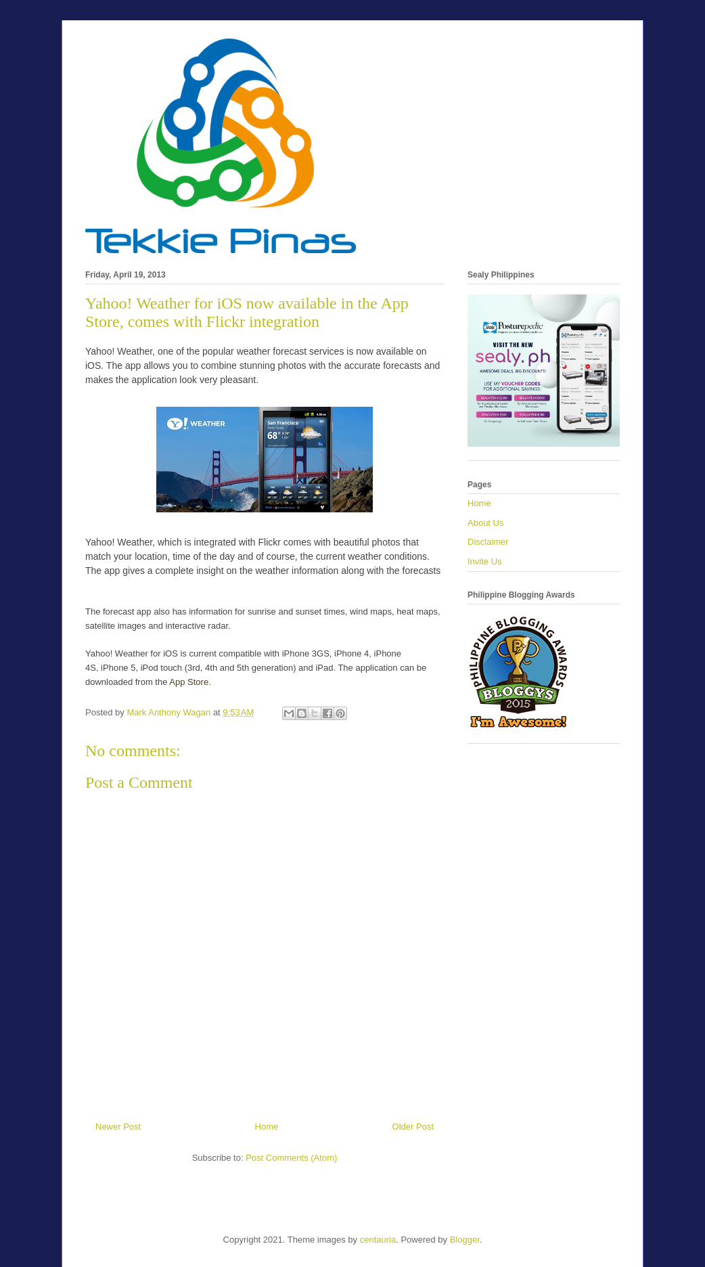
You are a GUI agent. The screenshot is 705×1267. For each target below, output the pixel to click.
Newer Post (118, 1126)
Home (267, 1126)
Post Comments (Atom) (291, 1158)
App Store (188, 682)
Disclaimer (488, 542)
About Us (485, 523)
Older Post (413, 1126)
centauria (378, 1240)
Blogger (465, 1240)
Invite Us (485, 561)
